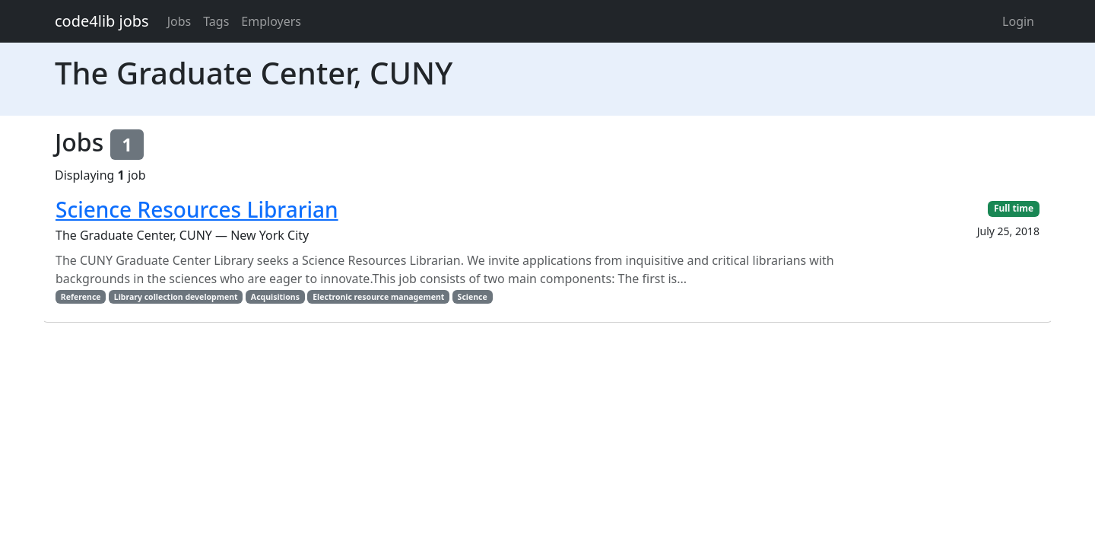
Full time (1013, 208)
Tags (216, 21)
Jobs (179, 21)
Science (472, 297)
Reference (81, 297)
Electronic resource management (378, 297)
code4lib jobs (102, 21)
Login (1018, 21)
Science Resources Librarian (197, 209)
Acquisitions (275, 297)
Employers (271, 21)
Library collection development (176, 297)
